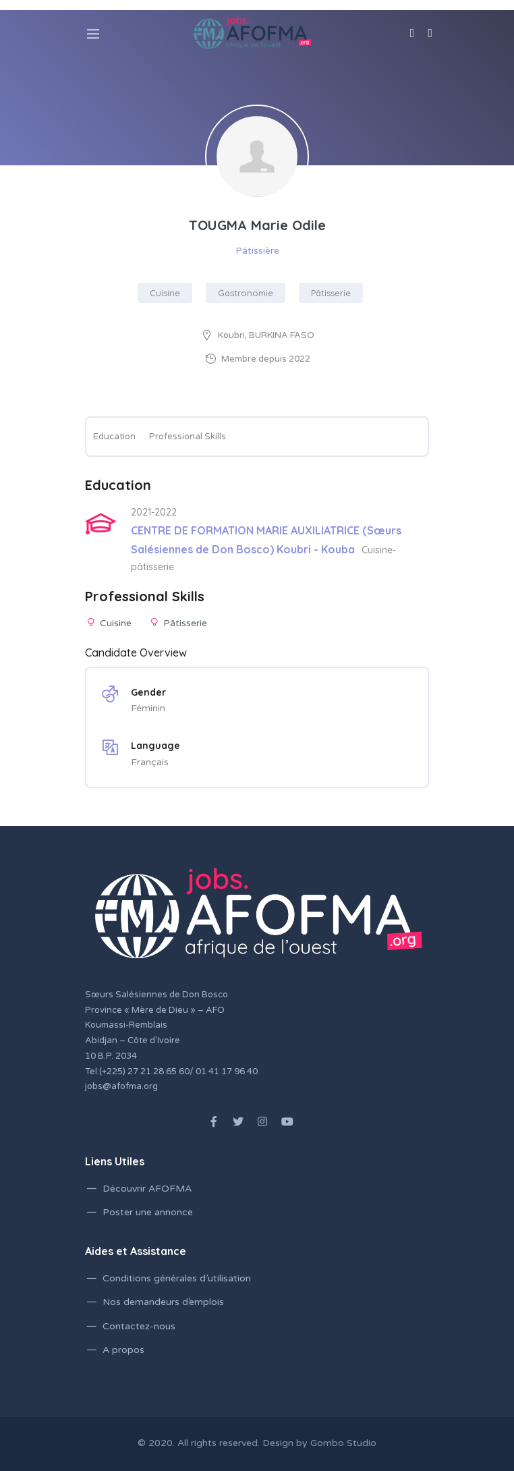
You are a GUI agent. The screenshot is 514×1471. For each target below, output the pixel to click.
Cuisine (165, 292)
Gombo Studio (343, 1443)
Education (114, 436)
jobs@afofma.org (121, 1086)
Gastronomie (245, 292)
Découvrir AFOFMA (147, 1188)
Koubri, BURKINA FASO (266, 335)
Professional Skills (187, 436)
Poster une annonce (148, 1212)
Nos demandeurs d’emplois (163, 1302)
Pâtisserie (331, 292)
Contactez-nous (139, 1326)
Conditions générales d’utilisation (177, 1278)
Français (150, 762)
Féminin (148, 708)
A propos (123, 1350)
